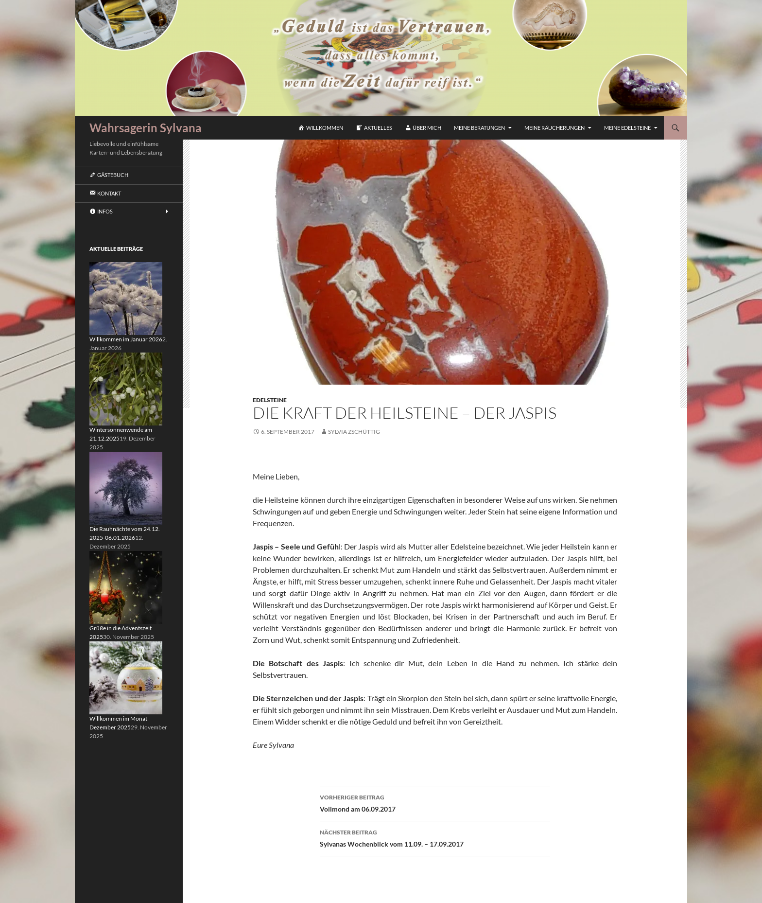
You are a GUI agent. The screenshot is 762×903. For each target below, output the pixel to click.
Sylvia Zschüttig (354, 431)
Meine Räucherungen (554, 127)
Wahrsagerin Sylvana (145, 128)
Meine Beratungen (479, 127)
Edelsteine (270, 400)
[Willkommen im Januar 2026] (125, 297)
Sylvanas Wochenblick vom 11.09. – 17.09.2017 (435, 837)
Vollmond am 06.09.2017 (435, 802)
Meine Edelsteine (627, 127)
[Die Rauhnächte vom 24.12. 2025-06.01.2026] (125, 487)
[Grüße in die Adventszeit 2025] (125, 586)
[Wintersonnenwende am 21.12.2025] (125, 388)
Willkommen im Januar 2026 (125, 339)
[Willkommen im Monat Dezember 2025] (125, 677)
